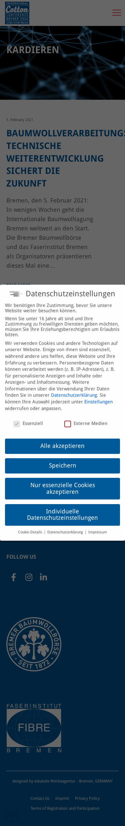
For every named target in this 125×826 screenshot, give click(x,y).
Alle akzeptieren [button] (62, 439)
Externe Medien (85, 416)
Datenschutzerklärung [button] (65, 525)
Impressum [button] (97, 525)
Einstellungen (98, 394)
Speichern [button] (62, 458)
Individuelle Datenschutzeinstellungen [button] (62, 507)
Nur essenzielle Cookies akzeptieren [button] (62, 481)
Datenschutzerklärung (74, 388)
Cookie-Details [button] (30, 525)
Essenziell (28, 416)
